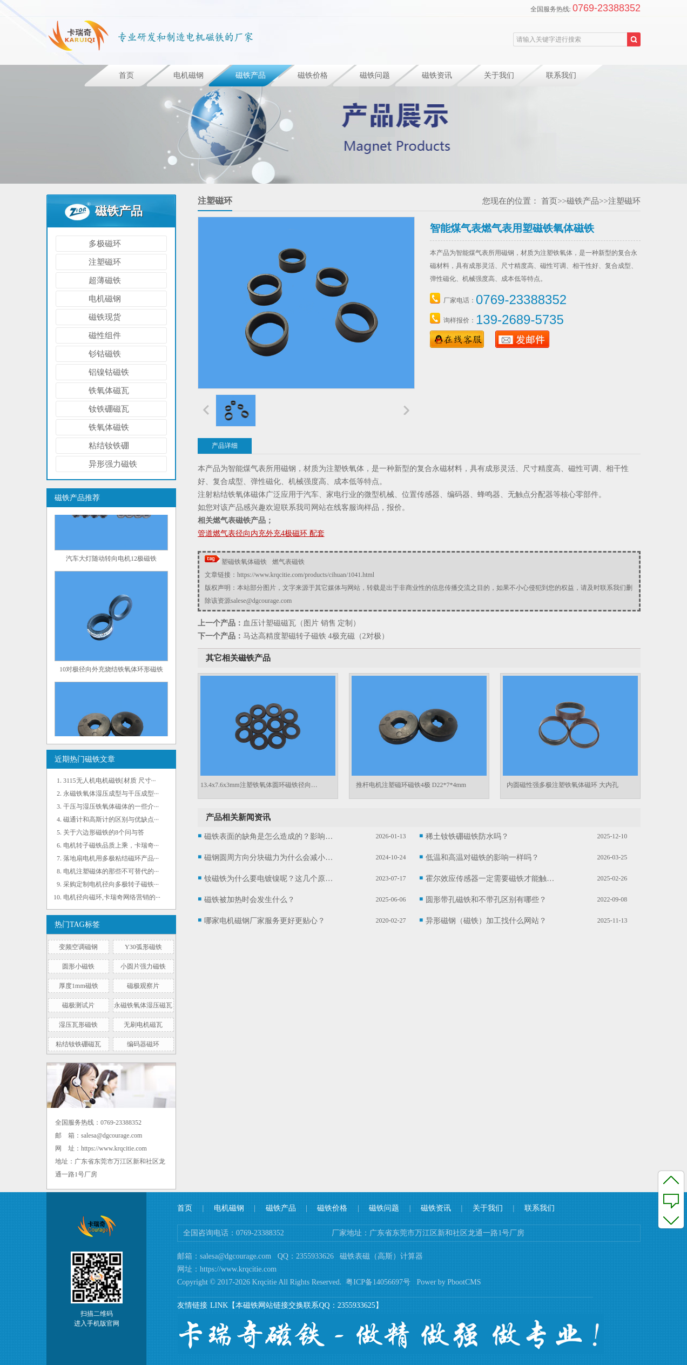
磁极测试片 (78, 1005)
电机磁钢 (188, 75)
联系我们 (561, 75)
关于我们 (499, 75)
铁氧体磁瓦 (109, 390)
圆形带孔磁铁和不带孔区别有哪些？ (486, 900)
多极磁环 (105, 243)
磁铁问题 (375, 75)
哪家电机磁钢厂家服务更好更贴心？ (264, 921)
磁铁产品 (250, 75)
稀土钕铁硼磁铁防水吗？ (467, 836)
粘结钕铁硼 (109, 445)
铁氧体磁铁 (109, 427)
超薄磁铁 (105, 280)
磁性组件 (105, 335)
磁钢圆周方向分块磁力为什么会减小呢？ (269, 857)
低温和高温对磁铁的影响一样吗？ (482, 857)
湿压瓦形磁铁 (78, 1024)
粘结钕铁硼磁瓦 (78, 1044)
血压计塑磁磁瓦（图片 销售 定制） (301, 623)
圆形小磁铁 (78, 966)
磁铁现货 (105, 317)
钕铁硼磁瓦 (109, 409)
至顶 (671, 1180)
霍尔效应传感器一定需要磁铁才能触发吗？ (490, 879)
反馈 (671, 1199)
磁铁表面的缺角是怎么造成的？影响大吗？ (269, 836)
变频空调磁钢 (78, 947)
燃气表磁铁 (288, 562)
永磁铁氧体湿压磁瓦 (143, 1005)
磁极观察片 (143, 986)
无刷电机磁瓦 (143, 1024)
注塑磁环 (105, 262)
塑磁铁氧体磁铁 (244, 562)
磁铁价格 (313, 75)
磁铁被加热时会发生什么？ (249, 900)
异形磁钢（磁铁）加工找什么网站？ (486, 921)
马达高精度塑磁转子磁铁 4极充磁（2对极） (316, 636)
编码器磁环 (143, 1044)
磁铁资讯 (437, 75)
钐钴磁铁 (105, 353)
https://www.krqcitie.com (238, 1269)
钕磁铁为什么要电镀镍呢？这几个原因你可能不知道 (269, 879)
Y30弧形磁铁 (143, 947)
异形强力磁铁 (113, 464)
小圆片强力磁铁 (143, 966)
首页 (126, 75)
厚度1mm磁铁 (78, 986)
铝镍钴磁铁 (109, 372)
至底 (671, 1220)
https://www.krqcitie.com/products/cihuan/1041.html (305, 575)
